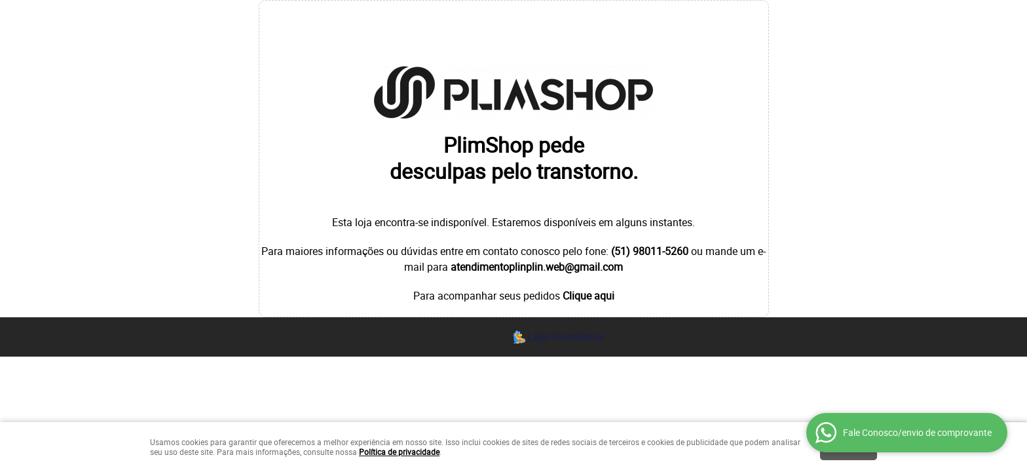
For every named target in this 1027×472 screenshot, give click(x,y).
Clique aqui (588, 295)
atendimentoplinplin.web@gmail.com (537, 267)
